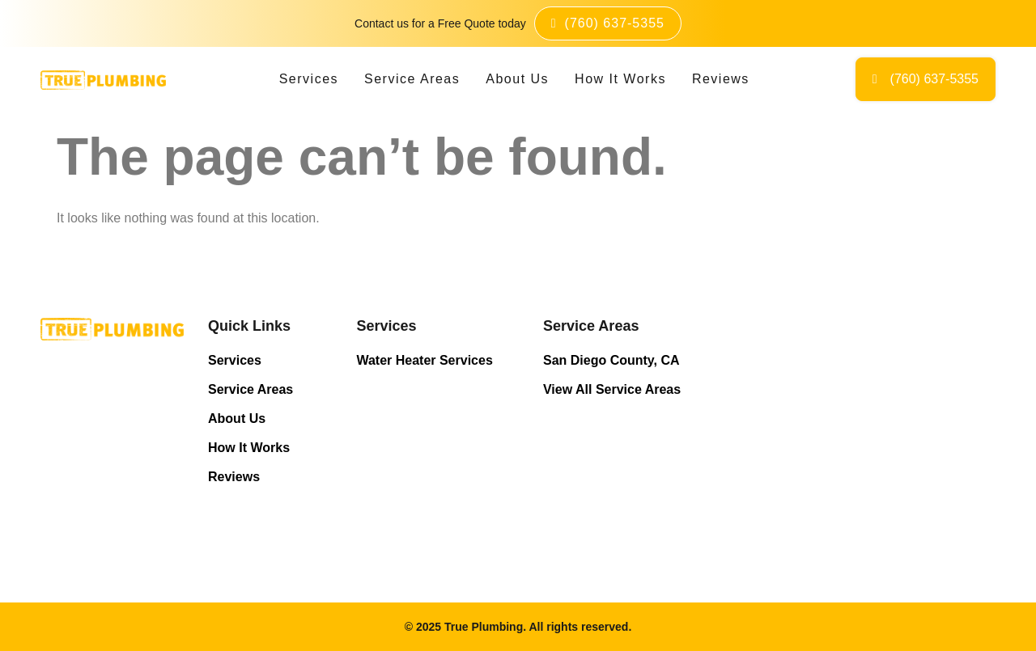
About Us (517, 79)
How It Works (620, 79)
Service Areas (412, 79)
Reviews (720, 79)
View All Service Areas (612, 389)
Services (308, 79)
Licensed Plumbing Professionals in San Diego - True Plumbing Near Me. (849, 418)
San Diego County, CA (611, 360)
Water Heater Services (424, 360)
